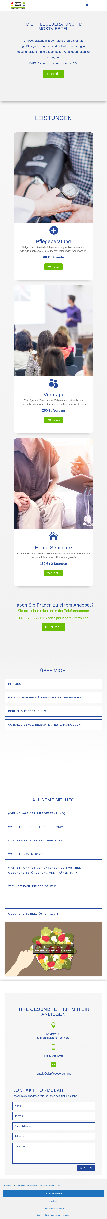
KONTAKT (53, 627)
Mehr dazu (53, 266)
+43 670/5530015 (53, 1055)
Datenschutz (55, 1215)
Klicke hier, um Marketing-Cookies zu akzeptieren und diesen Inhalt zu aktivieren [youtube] (53, 949)
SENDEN (86, 1168)
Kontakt (53, 74)
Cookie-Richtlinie (43, 1215)
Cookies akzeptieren (53, 1193)
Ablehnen (53, 1201)
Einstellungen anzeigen (53, 1208)
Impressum (66, 1215)
